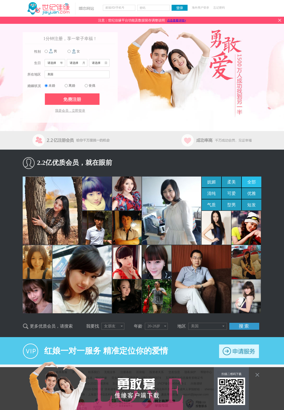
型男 (231, 204)
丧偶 (92, 85)
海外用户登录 (200, 7)
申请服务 (239, 351)
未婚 (51, 85)
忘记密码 (219, 7)
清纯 (211, 193)
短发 (251, 204)
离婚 (71, 85)
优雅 (251, 193)
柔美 (231, 182)
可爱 (231, 193)
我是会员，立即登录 (70, 110)
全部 (251, 182)
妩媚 (211, 182)
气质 (211, 204)
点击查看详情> (176, 20)
